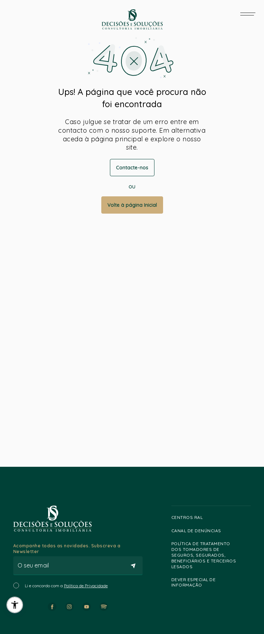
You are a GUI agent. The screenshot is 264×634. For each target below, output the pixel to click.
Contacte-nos (132, 167)
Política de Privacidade (86, 585)
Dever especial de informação (209, 582)
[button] (14, 604)
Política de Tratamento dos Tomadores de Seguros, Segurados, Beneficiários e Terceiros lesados (209, 555)
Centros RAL (190, 517)
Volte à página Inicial (132, 205)
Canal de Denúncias (199, 530)
